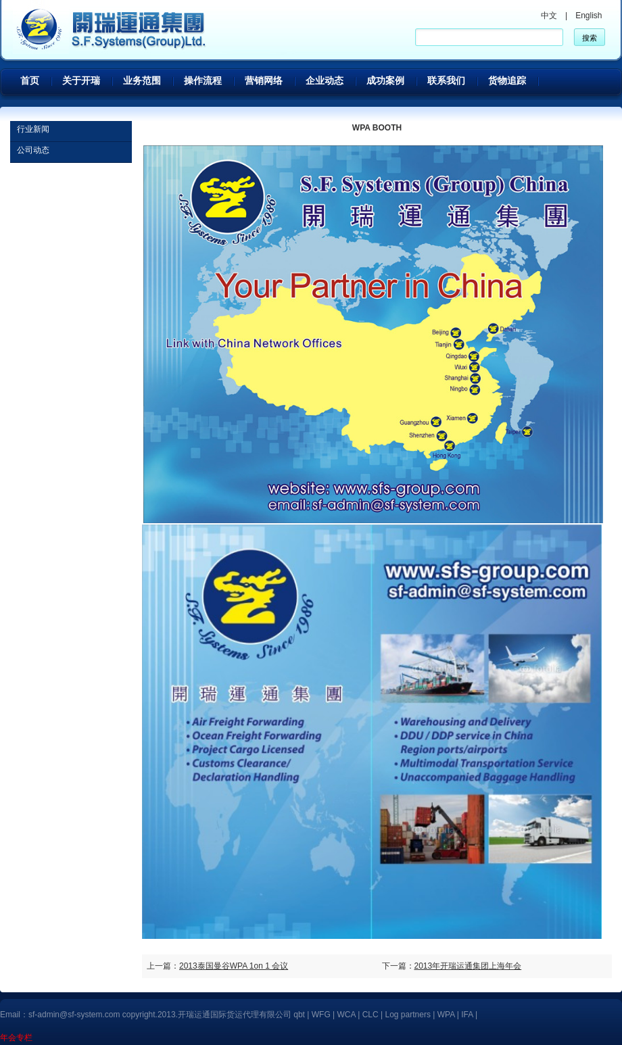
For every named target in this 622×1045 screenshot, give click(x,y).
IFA (468, 1014)
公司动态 (33, 150)
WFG (321, 1014)
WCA (346, 1014)
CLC (370, 1014)
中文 (549, 15)
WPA (446, 1014)
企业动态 (324, 80)
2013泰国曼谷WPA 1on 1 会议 (233, 966)
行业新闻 (33, 129)
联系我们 (446, 80)
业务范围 (142, 80)
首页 (29, 80)
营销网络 (264, 80)
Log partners (408, 1014)
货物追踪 (507, 80)
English (588, 15)
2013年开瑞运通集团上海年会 (468, 966)
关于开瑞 (81, 80)
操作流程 (203, 80)
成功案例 (385, 80)
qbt (299, 1014)
